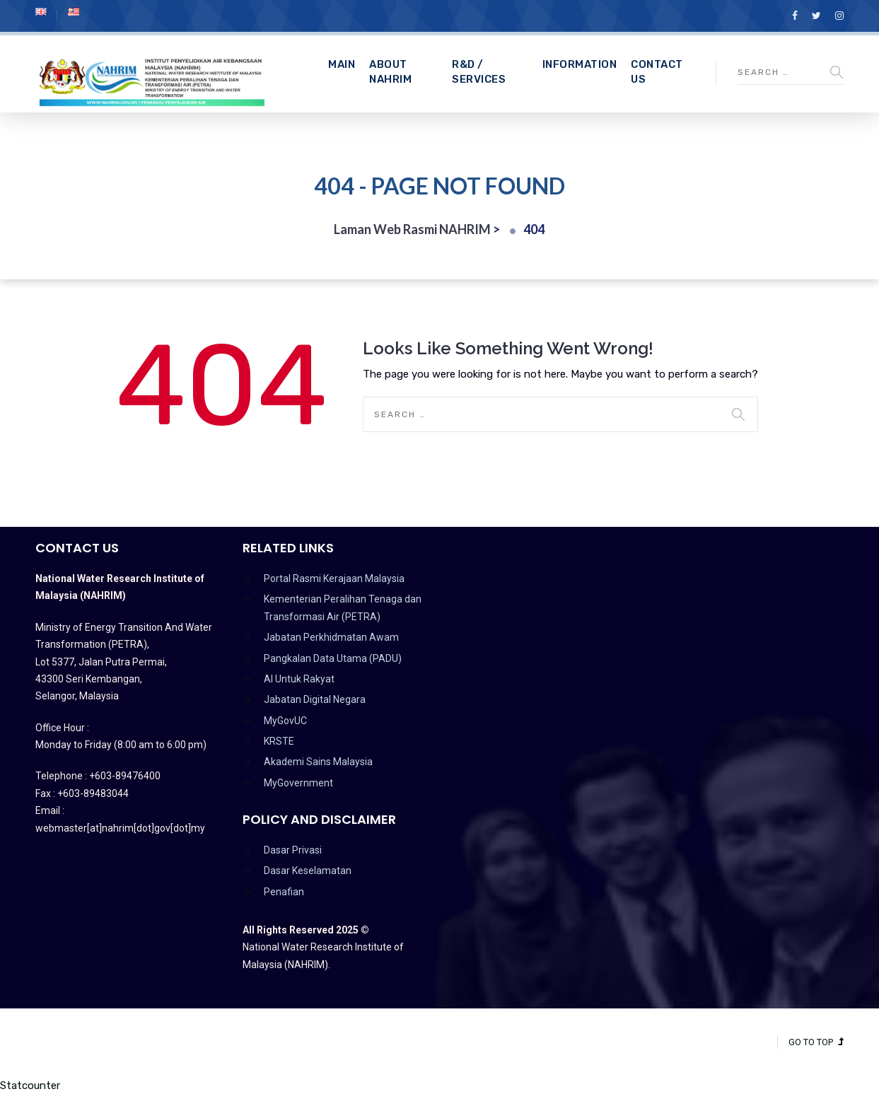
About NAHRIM (390, 72)
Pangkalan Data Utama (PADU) (333, 658)
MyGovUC (285, 720)
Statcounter (30, 1085)
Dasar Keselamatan (307, 870)
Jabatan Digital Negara (315, 699)
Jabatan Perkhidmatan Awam (331, 637)
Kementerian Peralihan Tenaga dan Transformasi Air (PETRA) (342, 607)
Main (341, 64)
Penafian (284, 891)
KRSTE (279, 741)
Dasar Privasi (293, 850)
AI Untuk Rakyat (299, 679)
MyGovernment (298, 783)
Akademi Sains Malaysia (318, 761)
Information (579, 64)
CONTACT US (657, 72)
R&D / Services (479, 72)
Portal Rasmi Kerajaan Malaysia (334, 578)
